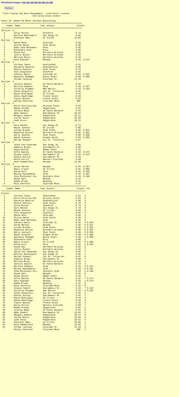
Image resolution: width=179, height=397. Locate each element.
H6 (43, 2)
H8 (50, 2)
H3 (31, 2)
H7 (47, 2)
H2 (27, 2)
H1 (23, 2)
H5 (39, 2)
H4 (35, 2)
